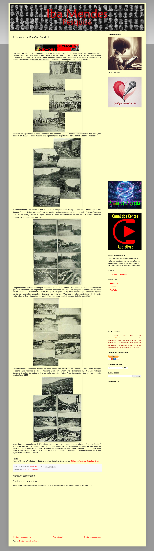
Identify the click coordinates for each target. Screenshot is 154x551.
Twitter (113, 286)
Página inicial (57, 537)
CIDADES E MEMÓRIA (30, 470)
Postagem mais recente (22, 537)
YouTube (113, 290)
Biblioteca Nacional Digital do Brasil (85, 461)
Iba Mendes (34, 466)
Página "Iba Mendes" (120, 274)
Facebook (114, 283)
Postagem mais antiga (92, 537)
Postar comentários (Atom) (29, 541)
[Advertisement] (124, 144)
